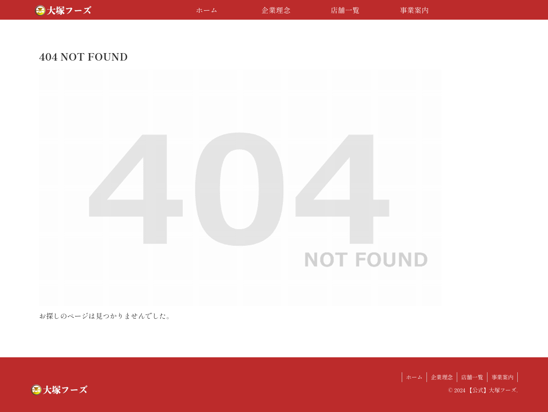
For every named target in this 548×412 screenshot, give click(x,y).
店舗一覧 (472, 377)
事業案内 (502, 377)
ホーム (414, 377)
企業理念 (442, 377)
